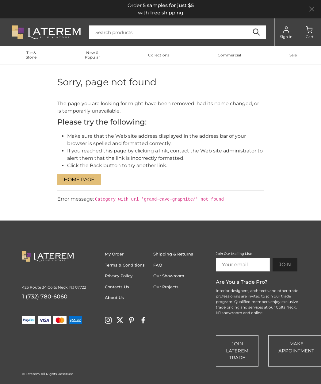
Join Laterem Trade (237, 350)
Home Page (79, 179)
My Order (114, 254)
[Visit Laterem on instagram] (108, 319)
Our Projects (165, 286)
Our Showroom (168, 275)
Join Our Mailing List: (234, 254)
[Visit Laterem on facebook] (143, 319)
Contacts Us (117, 286)
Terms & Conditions (125, 265)
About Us (114, 297)
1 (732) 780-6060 (44, 296)
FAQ (157, 265)
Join (285, 264)
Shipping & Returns (173, 254)
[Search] (177, 32)
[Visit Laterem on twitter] (120, 319)
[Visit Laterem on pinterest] (131, 319)
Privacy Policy (118, 275)
